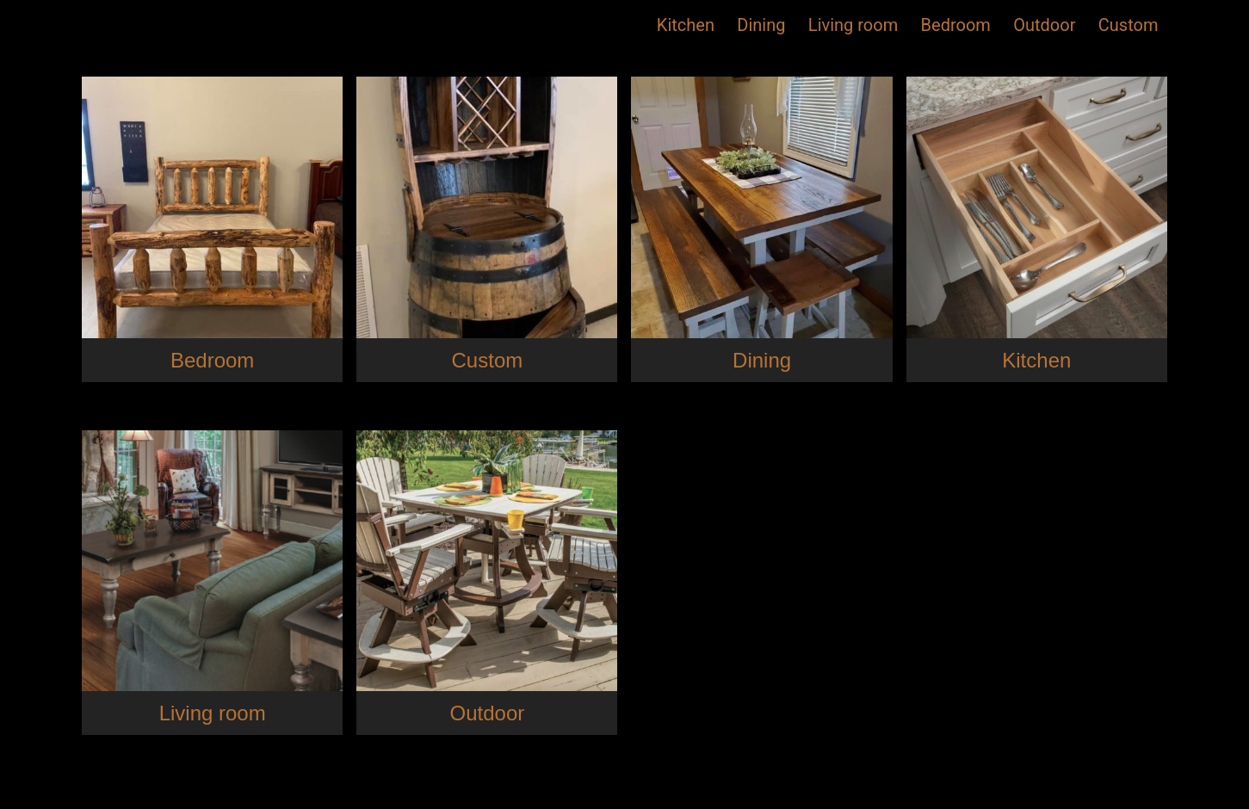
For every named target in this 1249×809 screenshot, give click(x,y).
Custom (1128, 25)
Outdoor (1044, 25)
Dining (761, 25)
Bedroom (956, 25)
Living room (853, 25)
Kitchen (685, 25)
